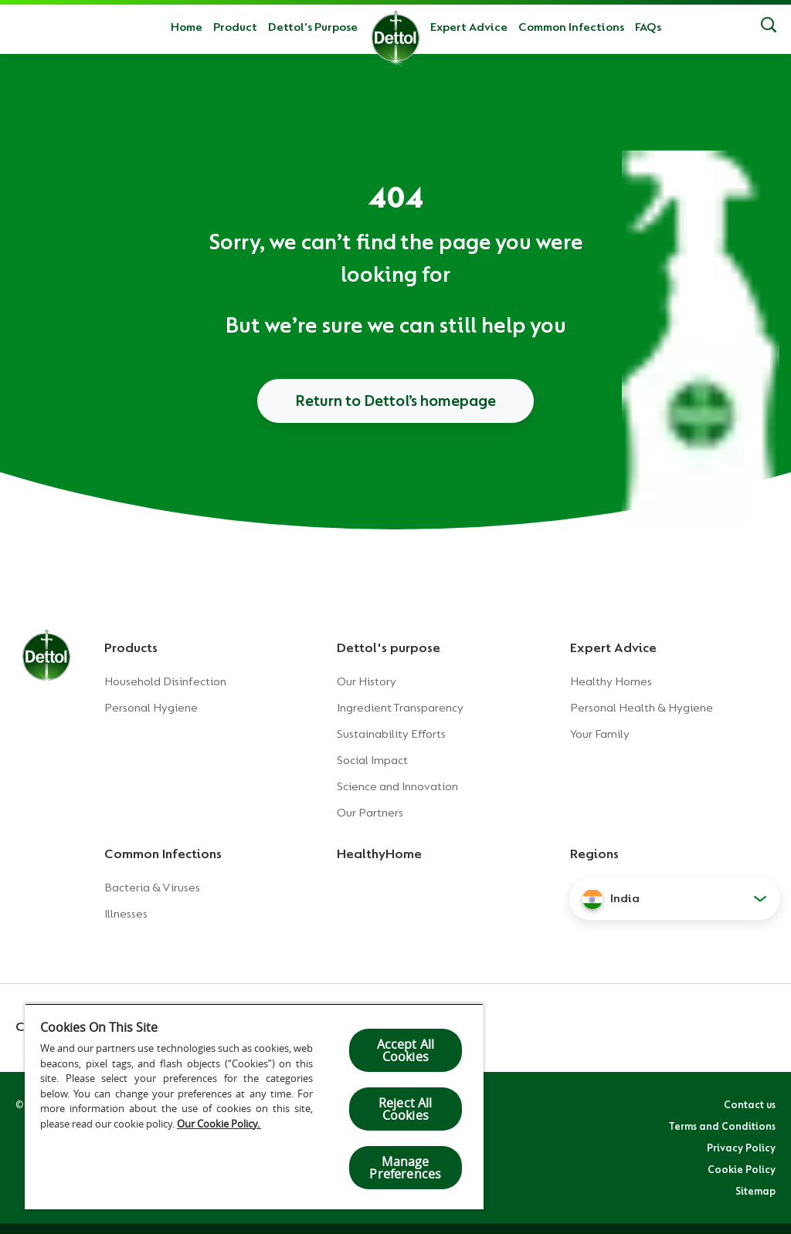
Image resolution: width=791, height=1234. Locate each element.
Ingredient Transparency (400, 708)
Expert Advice (469, 27)
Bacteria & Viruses (152, 887)
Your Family (600, 734)
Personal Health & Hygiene (641, 708)
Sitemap (755, 1191)
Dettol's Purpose (313, 27)
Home (186, 27)
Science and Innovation (397, 786)
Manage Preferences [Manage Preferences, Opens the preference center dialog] (405, 1167)
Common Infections (571, 27)
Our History (366, 681)
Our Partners (370, 813)
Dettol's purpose (388, 647)
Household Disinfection (165, 681)
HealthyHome (379, 853)
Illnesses (126, 914)
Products (131, 647)
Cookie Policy (742, 1169)
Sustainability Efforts (391, 734)
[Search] (768, 27)
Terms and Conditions (722, 1126)
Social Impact (372, 760)
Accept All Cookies (406, 1050)
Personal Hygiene (151, 708)
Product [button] (235, 27)
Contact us (750, 1104)
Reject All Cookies (406, 1109)
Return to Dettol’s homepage (395, 400)
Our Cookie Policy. (219, 1124)
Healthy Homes (611, 681)
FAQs (648, 27)
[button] (674, 899)
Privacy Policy (741, 1147)
